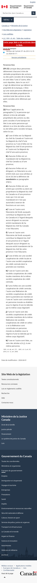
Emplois (4, 476)
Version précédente (19, 57)
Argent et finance (7, 536)
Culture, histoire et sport (10, 518)
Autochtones (6, 546)
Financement (6, 434)
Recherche (5, 393)
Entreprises (5, 490)
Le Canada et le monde (9, 532)
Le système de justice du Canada (13, 439)
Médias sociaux (7, 566)
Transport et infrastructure (11, 527)
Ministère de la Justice (19, 26)
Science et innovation (9, 541)
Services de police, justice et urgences (15, 522)
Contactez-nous (7, 403)
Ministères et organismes (11, 466)
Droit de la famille (8, 425)
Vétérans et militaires (9, 550)
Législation (28, 30)
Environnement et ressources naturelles (16, 508)
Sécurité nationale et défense (12, 513)
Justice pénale (6, 429)
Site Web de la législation (12, 30)
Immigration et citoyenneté (11, 481)
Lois (2, 443)
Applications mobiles (23, 566)
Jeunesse (4, 555)
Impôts (4, 504)
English (33, 2)
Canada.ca (5, 26)
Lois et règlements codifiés (11, 389)
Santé (3, 499)
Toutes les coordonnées (10, 461)
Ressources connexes (9, 384)
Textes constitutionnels (10, 379)
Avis (24, 568)
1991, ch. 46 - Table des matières (16, 38)
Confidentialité (8, 570)
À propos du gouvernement (11, 471)
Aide (3, 398)
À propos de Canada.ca (11, 568)
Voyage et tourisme (8, 485)
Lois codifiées (8, 34)
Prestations (5, 495)
